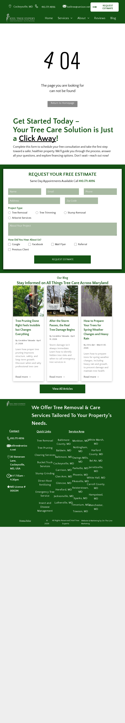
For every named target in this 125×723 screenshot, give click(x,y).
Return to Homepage (62, 103)
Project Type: (15, 208)
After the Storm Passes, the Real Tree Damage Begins (62, 325)
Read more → (23, 376)
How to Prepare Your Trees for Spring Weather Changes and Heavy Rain (96, 329)
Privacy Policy (25, 521)
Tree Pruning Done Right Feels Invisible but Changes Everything (27, 327)
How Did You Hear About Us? (24, 239)
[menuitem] (48, 18)
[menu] (118, 11)
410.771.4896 (48, 7)
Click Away (37, 138)
